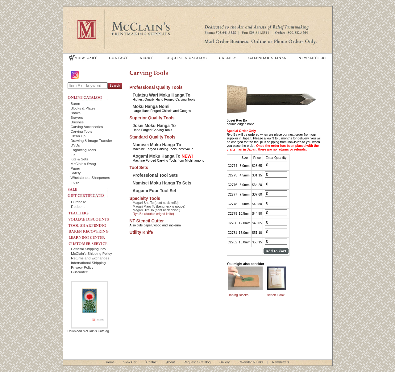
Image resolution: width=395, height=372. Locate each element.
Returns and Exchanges (90, 258)
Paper (75, 168)
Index (75, 182)
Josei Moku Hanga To (154, 125)
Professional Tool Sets (155, 175)
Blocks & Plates (83, 108)
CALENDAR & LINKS (267, 57)
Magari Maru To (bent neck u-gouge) (159, 206)
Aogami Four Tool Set (155, 190)
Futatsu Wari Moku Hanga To (162, 95)
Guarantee (79, 272)
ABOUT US (146, 57)
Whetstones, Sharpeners (90, 178)
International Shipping (88, 263)
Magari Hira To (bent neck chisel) (156, 210)
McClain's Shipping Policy (91, 253)
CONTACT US (118, 57)
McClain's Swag (83, 164)
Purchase (78, 202)
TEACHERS (94, 212)
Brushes (77, 122)
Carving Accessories (87, 127)
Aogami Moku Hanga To (163, 156)
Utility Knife (141, 232)
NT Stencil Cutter (147, 221)
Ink (73, 154)
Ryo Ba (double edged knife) (153, 214)
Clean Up (78, 136)
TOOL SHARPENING (94, 224)
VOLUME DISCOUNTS (94, 218)
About (170, 362)
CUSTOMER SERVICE (94, 242)
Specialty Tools (145, 198)
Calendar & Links (251, 362)
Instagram (75, 75)
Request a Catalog (197, 362)
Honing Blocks (238, 295)
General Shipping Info (88, 249)
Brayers (77, 117)
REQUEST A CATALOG (186, 57)
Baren (75, 103)
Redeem (78, 207)
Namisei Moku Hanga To (157, 145)
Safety (76, 173)
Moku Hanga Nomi (151, 106)
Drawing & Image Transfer (91, 140)
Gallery (224, 362)
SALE (88, 188)
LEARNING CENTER (94, 236)
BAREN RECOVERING (94, 230)
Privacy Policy (82, 267)
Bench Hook (276, 295)
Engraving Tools (83, 150)
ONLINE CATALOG (88, 97)
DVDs (75, 145)
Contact (151, 362)
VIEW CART (83, 57)
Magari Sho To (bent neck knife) (156, 203)
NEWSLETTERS (312, 57)
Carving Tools (81, 131)
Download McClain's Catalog (88, 329)
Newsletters (280, 362)
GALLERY (227, 57)
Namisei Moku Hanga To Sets (162, 183)
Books (76, 113)
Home (110, 362)
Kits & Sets (79, 159)
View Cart (130, 362)
